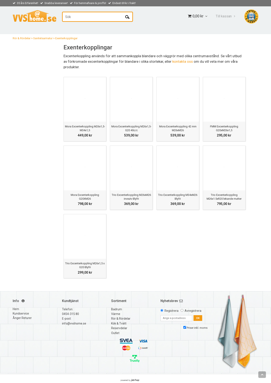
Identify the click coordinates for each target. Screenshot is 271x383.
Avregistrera (193, 310)
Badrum (116, 309)
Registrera (171, 310)
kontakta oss (182, 61)
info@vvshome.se (74, 323)
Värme (115, 314)
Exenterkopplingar (66, 38)
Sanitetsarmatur (43, 38)
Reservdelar (119, 328)
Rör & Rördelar (21, 38)
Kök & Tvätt (118, 323)
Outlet (115, 333)
